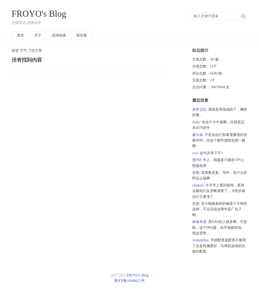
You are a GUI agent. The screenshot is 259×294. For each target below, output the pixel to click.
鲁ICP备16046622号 (129, 281)
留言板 (81, 35)
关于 (37, 35)
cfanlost (197, 185)
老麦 (195, 203)
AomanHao (200, 240)
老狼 (195, 173)
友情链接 (59, 35)
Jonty (196, 122)
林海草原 (199, 222)
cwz (195, 153)
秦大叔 (197, 135)
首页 (20, 35)
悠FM (196, 160)
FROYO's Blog (39, 14)
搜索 (243, 16)
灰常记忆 (199, 109)
